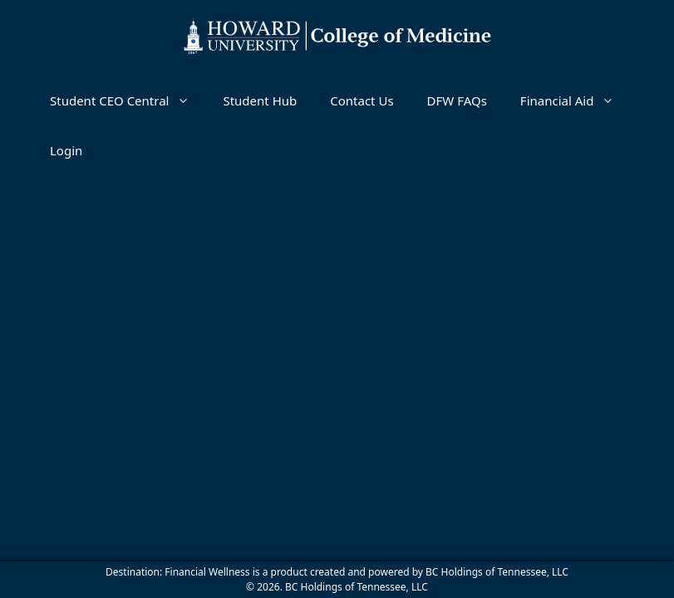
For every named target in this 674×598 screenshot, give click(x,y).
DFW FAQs (457, 100)
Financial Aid (576, 100)
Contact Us (361, 100)
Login (66, 150)
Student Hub (260, 100)
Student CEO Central (128, 100)
